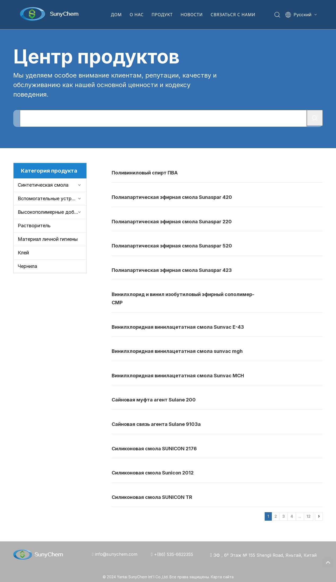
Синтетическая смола (43, 185)
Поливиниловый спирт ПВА (145, 173)
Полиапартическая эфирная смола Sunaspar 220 (172, 221)
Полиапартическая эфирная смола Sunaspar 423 (172, 270)
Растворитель (34, 225)
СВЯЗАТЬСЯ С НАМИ (233, 15)
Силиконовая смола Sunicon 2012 (153, 473)
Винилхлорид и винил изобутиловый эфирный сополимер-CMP (183, 298)
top (328, 562)
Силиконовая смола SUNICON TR (152, 497)
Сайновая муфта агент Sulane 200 (154, 400)
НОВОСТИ (192, 15)
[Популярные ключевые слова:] (315, 118)
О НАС (136, 15)
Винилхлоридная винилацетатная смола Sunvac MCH (178, 375)
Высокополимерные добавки (51, 212)
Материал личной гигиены (48, 239)
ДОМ (116, 15)
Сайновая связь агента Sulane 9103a (156, 424)
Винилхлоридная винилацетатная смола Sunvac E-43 (178, 327)
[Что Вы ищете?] (163, 118)
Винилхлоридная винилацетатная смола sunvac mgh (177, 351)
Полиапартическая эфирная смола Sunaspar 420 (172, 197)
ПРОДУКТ (161, 15)
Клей (23, 252)
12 (309, 516)
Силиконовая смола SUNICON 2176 (154, 448)
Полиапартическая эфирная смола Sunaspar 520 (172, 246)
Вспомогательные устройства (52, 198)
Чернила (27, 266)
